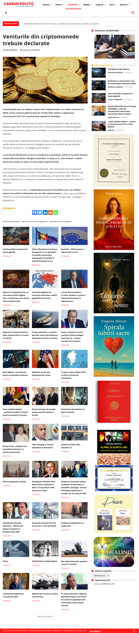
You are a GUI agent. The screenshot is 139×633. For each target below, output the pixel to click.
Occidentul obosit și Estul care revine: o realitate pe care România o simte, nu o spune (61, 23)
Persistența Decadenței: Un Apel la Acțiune (73, 410)
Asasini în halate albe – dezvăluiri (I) (71, 446)
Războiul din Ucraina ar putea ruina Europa (45, 595)
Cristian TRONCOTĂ (115, 100)
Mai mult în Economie (60, 221)
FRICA (5, 561)
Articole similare (11, 221)
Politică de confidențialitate (40, 630)
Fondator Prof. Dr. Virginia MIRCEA (76, 630)
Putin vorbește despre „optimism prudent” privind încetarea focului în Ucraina (15, 412)
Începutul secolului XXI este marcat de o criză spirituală (44, 524)
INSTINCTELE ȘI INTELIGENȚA (44, 561)
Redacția (111, 130)
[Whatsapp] (55, 212)
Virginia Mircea (113, 117)
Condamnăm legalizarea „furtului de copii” (13, 595)
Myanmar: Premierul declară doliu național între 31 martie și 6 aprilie (16, 335)
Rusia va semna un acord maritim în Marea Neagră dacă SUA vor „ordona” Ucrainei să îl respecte (72, 336)
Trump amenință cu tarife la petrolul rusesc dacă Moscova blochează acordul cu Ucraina (45, 335)
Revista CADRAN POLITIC (104, 584)
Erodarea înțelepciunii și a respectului (72, 524)
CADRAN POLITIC (21, 630)
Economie (13, 31)
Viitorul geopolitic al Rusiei (14, 481)
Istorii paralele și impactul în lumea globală (15, 250)
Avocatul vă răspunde (107, 30)
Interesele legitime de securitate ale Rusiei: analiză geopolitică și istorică (44, 295)
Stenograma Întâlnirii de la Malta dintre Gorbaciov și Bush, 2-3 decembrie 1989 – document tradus (43, 486)
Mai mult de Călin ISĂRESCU (35, 221)
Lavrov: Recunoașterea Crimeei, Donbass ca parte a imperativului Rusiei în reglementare (73, 296)
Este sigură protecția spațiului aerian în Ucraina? (74, 562)
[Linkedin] (45, 212)
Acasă (5, 31)
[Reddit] (50, 212)
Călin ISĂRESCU (11, 50)
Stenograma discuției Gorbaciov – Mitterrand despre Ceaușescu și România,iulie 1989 (13, 527)
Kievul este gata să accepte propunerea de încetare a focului (44, 412)
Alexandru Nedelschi (115, 72)
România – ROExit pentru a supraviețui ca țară (73, 250)
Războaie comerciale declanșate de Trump (41, 373)
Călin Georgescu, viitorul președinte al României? (42, 446)
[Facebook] (34, 212)
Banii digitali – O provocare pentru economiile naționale (15, 373)
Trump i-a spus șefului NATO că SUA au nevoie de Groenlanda (73, 375)
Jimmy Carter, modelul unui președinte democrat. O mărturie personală (15, 449)
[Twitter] (40, 212)
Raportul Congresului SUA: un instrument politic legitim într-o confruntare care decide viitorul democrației (16, 296)
